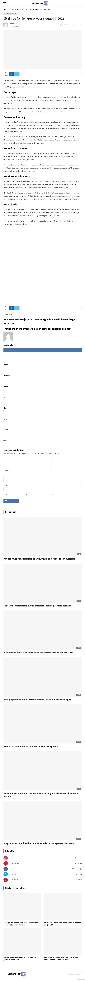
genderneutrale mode (62, 181)
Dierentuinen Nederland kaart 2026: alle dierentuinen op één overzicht (38, 655)
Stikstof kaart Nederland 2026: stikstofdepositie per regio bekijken (37, 608)
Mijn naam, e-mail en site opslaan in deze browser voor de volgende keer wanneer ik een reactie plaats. (42, 497)
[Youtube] (42, 866)
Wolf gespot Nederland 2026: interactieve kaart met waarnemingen (37, 702)
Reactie (6, 473)
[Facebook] (42, 871)
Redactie (13, 24)
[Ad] (42, 267)
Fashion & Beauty (10, 14)
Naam (5, 478)
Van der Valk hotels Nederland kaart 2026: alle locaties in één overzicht (39, 561)
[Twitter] (42, 877)
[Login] (80, 3)
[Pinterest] (42, 882)
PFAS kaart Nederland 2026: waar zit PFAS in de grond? (30, 749)
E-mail (6, 488)
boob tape (62, 97)
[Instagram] (42, 860)
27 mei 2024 (14, 26)
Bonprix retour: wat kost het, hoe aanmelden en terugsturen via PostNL (38, 846)
